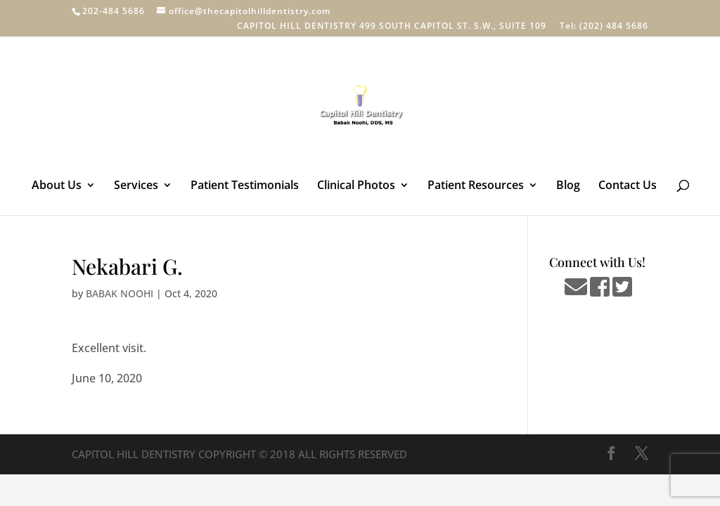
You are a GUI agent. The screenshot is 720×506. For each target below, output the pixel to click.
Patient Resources (476, 186)
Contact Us (627, 186)
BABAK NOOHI (119, 293)
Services (136, 186)
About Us (57, 186)
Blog (568, 186)
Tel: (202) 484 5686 (604, 27)
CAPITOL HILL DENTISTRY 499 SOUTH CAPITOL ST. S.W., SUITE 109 (391, 27)
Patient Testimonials (245, 186)
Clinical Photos (356, 186)
